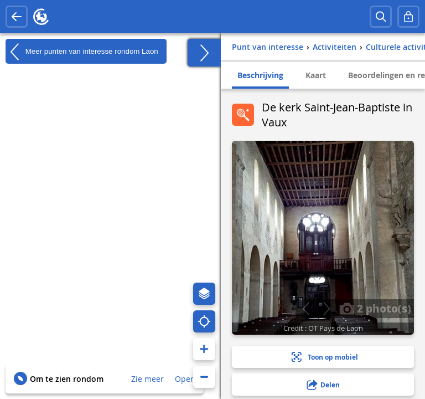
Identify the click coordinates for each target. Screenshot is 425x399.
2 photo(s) (375, 308)
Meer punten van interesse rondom (82, 51)
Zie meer (147, 379)
